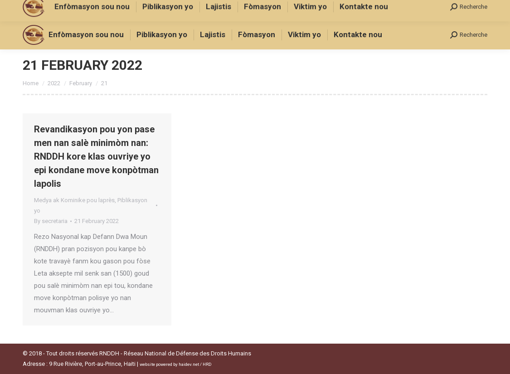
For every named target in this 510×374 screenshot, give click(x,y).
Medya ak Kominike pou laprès (74, 200)
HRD (207, 364)
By (51, 221)
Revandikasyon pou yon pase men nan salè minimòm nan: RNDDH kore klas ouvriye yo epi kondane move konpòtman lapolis (96, 156)
